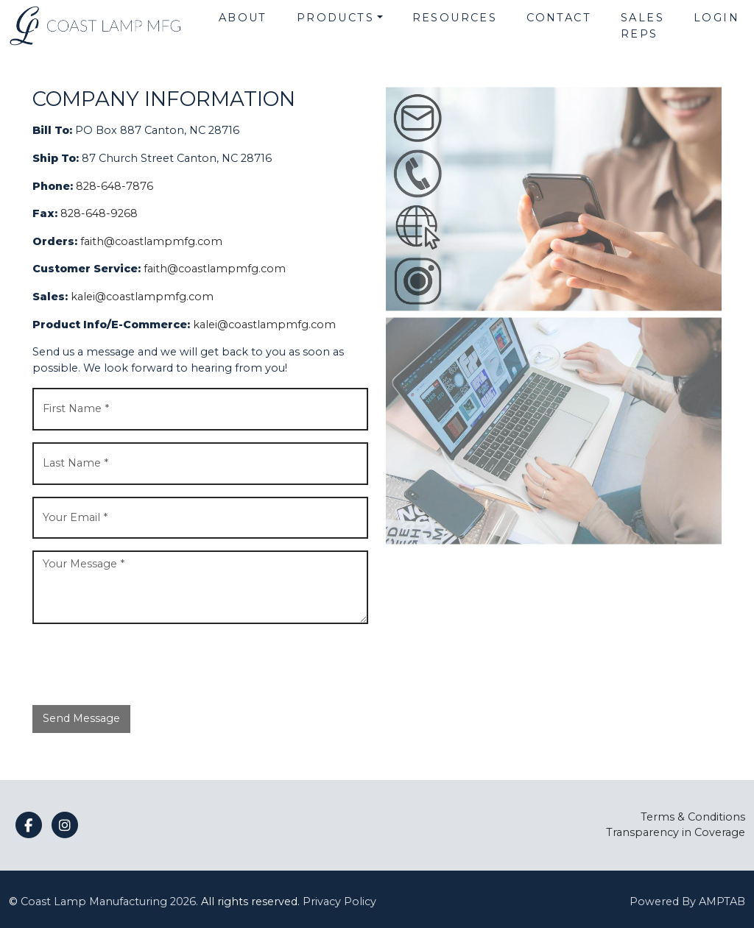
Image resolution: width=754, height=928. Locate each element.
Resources (455, 17)
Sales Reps (642, 25)
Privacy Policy (339, 901)
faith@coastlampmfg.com (151, 241)
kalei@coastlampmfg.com (142, 296)
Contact (558, 17)
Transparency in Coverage (675, 832)
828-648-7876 (114, 186)
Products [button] (335, 17)
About (243, 17)
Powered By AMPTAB (687, 901)
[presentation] (144, 664)
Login (716, 17)
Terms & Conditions (693, 816)
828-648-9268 (99, 213)
